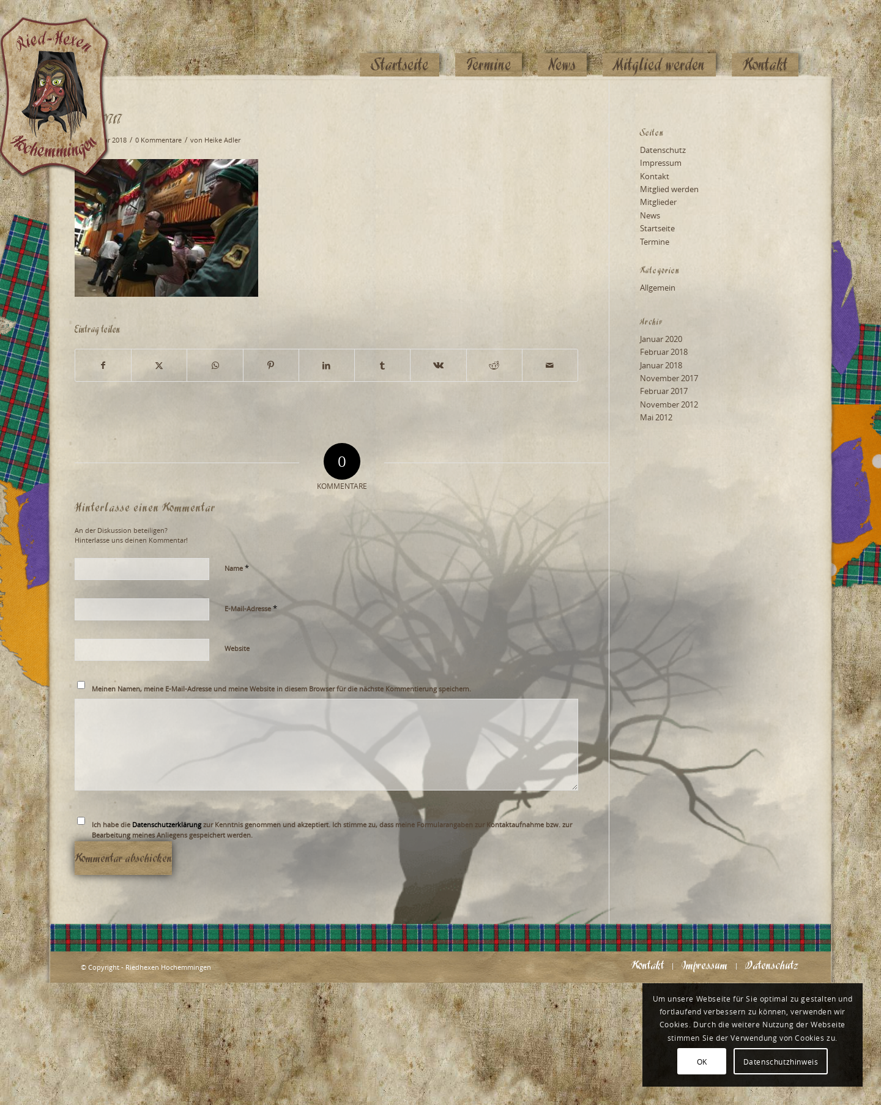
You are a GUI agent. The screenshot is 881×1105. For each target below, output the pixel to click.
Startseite (657, 228)
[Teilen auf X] (159, 365)
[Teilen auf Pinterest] (271, 365)
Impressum (661, 162)
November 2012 (669, 404)
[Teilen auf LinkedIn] (326, 365)
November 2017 (669, 378)
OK (702, 1061)
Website (237, 648)
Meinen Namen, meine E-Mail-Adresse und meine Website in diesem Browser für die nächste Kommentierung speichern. (281, 688)
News (650, 215)
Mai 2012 (656, 417)
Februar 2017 (664, 390)
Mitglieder (658, 201)
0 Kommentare (158, 140)
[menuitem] (399, 41)
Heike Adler (222, 140)
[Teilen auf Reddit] (494, 365)
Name (237, 567)
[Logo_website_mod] (63, 40)
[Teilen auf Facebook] (103, 365)
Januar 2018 (661, 365)
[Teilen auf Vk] (438, 365)
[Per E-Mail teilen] (550, 365)
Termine (654, 241)
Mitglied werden (669, 189)
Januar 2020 (661, 338)
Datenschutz (663, 149)
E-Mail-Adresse (251, 608)
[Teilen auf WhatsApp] (214, 365)
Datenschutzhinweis (781, 1061)
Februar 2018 (664, 351)
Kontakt (654, 176)
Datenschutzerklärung (166, 824)
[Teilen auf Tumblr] (382, 365)
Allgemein (657, 287)
